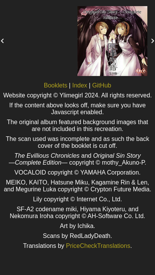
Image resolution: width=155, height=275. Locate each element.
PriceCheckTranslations (98, 246)
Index (79, 85)
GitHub (101, 85)
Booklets (55, 85)
